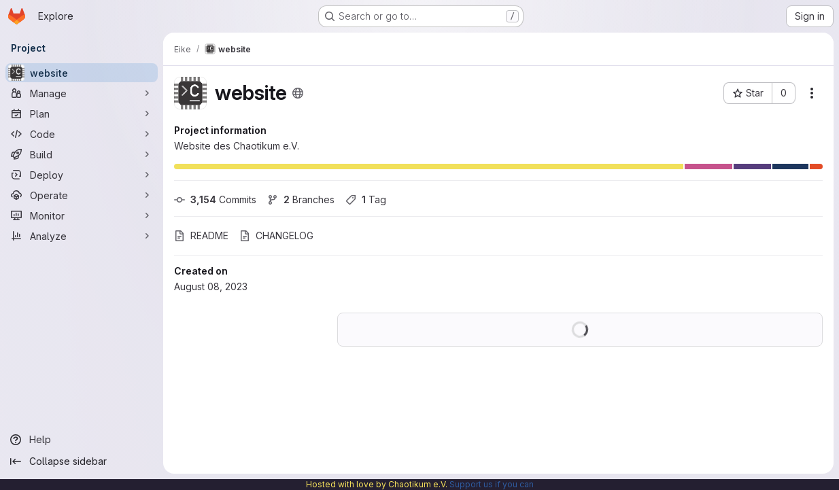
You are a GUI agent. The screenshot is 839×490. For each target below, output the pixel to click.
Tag (365, 199)
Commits (215, 199)
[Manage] (81, 93)
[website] (81, 72)
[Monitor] (81, 215)
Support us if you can (491, 484)
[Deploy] (81, 174)
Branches (301, 199)
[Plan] (81, 113)
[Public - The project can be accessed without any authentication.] (297, 93)
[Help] (81, 439)
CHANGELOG (276, 235)
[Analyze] (81, 235)
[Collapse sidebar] (81, 461)
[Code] (81, 133)
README (201, 235)
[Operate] (81, 195)
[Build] (81, 154)
